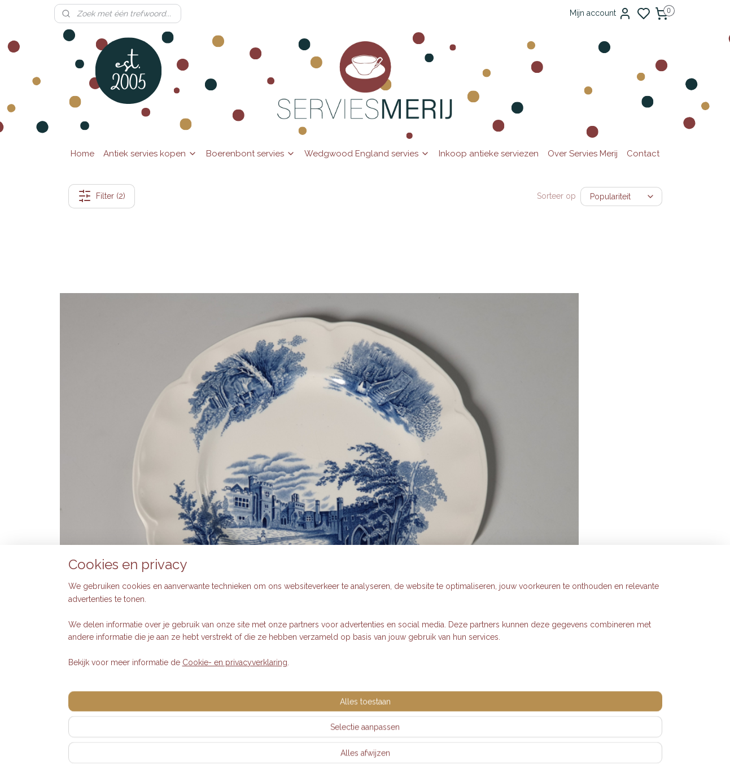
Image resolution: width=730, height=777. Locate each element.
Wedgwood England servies (367, 154)
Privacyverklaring (214, 561)
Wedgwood (330, 586)
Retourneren (206, 523)
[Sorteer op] (621, 196)
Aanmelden (462, 586)
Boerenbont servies (250, 154)
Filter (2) (101, 196)
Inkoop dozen (209, 511)
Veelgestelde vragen (221, 536)
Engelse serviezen (341, 536)
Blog (192, 685)
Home (82, 154)
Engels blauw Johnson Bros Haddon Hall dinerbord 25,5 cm (132, 376)
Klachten (199, 574)
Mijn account (601, 13)
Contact (643, 154)
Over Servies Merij (583, 154)
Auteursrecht (206, 586)
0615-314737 (127, 536)
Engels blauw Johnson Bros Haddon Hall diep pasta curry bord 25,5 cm (287, 376)
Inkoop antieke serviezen (489, 154)
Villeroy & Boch (337, 574)
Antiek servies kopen (150, 154)
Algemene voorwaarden (227, 548)
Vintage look (331, 523)
